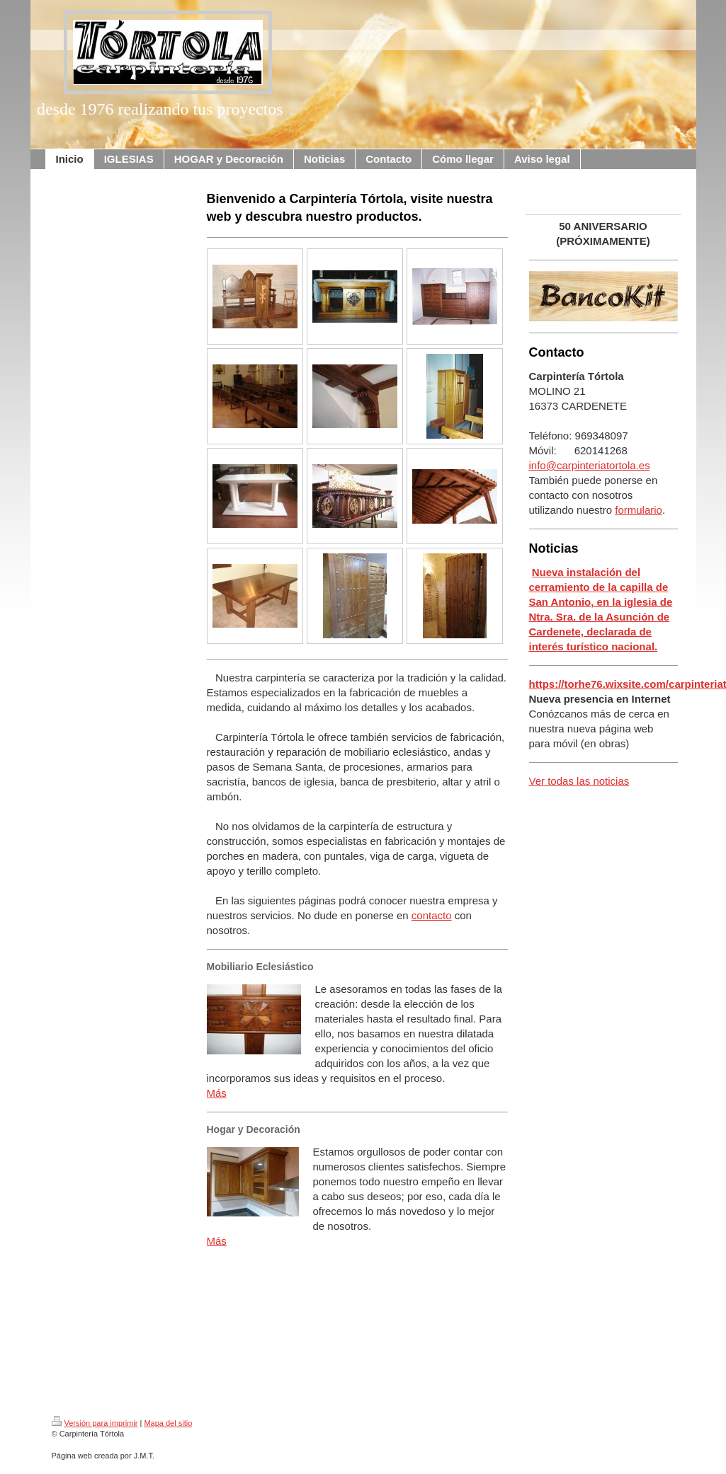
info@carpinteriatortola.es (589, 465)
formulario (638, 510)
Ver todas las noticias (579, 781)
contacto (432, 915)
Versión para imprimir (95, 1423)
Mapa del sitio (168, 1423)
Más (217, 1093)
